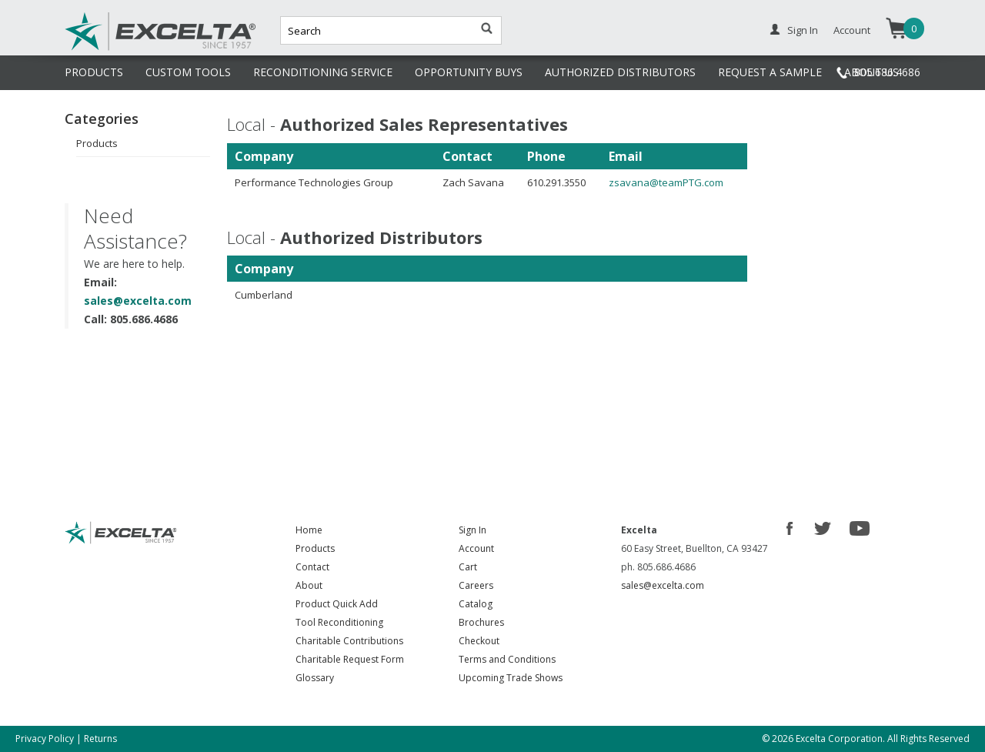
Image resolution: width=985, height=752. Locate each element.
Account (851, 30)
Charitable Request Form (350, 659)
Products (97, 143)
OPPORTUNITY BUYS (469, 72)
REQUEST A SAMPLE (770, 72)
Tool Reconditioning (339, 622)
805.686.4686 (887, 72)
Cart (468, 566)
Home (309, 529)
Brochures (481, 622)
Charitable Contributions (349, 640)
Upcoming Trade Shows (511, 677)
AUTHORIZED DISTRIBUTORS (620, 72)
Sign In (802, 30)
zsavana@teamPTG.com (666, 182)
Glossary (315, 677)
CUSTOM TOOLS (188, 72)
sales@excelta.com (138, 300)
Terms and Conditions (507, 659)
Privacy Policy (44, 738)
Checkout (479, 640)
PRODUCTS (94, 72)
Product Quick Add (337, 603)
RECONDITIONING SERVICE (322, 72)
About (309, 585)
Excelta (113, 48)
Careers (476, 585)
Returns (100, 738)
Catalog (475, 603)
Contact (312, 566)
